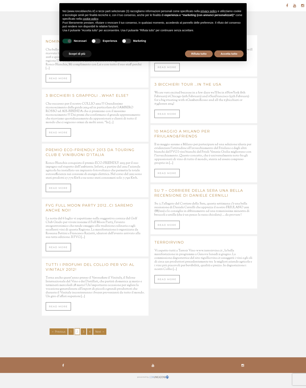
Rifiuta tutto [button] (199, 53)
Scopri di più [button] (77, 53)
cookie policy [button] (90, 18)
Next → (99, 331)
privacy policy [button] (208, 11)
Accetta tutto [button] (229, 53)
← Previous (59, 331)
